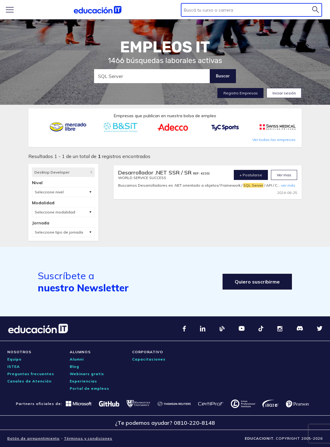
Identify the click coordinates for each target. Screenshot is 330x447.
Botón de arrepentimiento (33, 438)
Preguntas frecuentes (30, 373)
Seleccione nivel (49, 192)
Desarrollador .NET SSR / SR (155, 172)
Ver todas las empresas (274, 139)
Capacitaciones (149, 359)
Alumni (77, 359)
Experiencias (83, 381)
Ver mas (284, 175)
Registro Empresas (240, 93)
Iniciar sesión (284, 93)
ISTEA (13, 366)
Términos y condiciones (88, 438)
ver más (288, 185)
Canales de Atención (29, 381)
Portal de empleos (89, 388)
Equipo (14, 359)
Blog (74, 366)
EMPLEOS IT (165, 47)
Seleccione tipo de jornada (59, 232)
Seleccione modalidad (55, 212)
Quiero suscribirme (257, 282)
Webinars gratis (87, 373)
